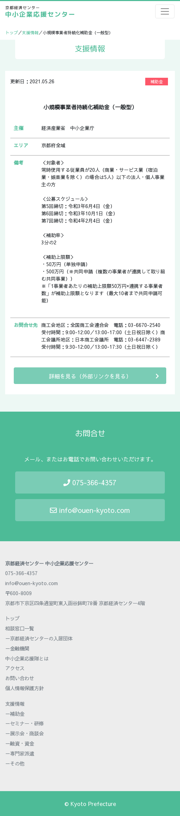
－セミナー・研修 (24, 723)
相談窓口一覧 (19, 628)
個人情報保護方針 (24, 688)
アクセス (14, 668)
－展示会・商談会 (24, 733)
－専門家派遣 (19, 753)
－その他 (14, 763)
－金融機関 (17, 648)
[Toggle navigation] (164, 11)
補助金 (156, 81)
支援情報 (30, 32)
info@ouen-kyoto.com (90, 510)
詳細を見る (104, 376)
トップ (12, 32)
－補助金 (14, 713)
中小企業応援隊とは (27, 658)
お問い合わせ (19, 678)
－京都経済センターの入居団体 (39, 638)
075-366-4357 (89, 482)
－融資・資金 (19, 743)
